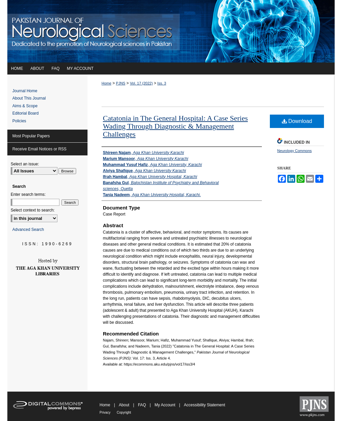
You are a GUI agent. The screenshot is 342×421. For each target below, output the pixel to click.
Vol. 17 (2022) (141, 83)
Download (297, 121)
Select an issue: (25, 164)
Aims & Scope (24, 106)
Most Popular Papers (31, 136)
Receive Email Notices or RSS (39, 149)
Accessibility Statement (204, 405)
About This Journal (29, 98)
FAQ (142, 405)
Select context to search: (32, 210)
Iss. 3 (161, 83)
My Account (165, 405)
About (125, 405)
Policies (19, 121)
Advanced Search (28, 229)
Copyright (124, 412)
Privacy (106, 412)
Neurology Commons (294, 151)
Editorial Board (25, 113)
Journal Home (24, 91)
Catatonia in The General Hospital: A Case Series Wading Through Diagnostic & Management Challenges (175, 126)
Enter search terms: (28, 194)
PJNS (120, 83)
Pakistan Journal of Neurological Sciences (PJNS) (171, 31)
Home (106, 83)
